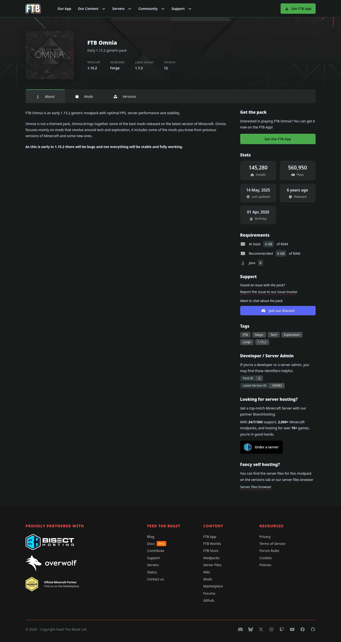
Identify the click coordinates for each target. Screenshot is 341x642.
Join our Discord (278, 310)
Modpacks (211, 558)
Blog (150, 536)
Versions (124, 96)
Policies (265, 565)
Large (247, 342)
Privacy (265, 536)
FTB (245, 335)
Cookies (265, 558)
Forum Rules (269, 550)
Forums (209, 593)
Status (152, 572)
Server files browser (256, 487)
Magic (259, 335)
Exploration (292, 335)
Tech (273, 335)
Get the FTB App (278, 139)
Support (153, 558)
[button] (92, 8)
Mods (84, 96)
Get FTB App (298, 8)
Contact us (155, 579)
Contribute (155, 550)
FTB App (209, 536)
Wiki (206, 572)
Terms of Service (272, 543)
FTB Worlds (212, 543)
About (45, 96)
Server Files (212, 565)
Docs (156, 543)
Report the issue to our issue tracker (269, 291)
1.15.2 (262, 342)
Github (208, 600)
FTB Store (210, 550)
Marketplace (213, 586)
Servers (153, 565)
